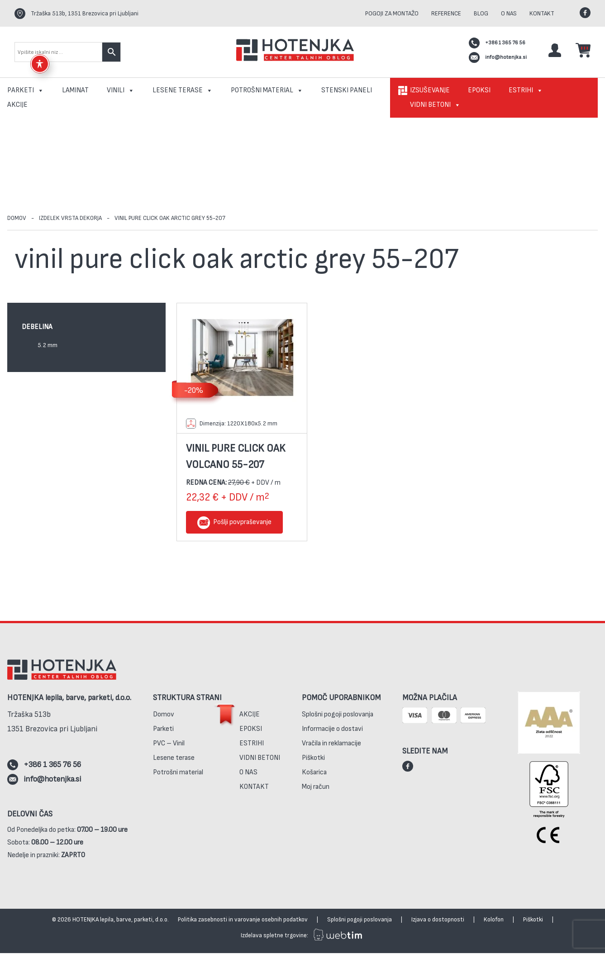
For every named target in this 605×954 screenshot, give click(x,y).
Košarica (314, 775)
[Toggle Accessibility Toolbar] (40, 64)
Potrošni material (267, 90)
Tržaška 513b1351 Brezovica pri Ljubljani (52, 724)
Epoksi (479, 90)
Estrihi (526, 90)
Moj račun (315, 789)
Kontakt (541, 13)
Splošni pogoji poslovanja (337, 717)
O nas (509, 13)
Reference (446, 13)
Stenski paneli (346, 90)
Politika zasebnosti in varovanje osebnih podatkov (243, 920)
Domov (17, 218)
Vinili (120, 90)
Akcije (17, 104)
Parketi (25, 90)
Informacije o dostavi (332, 731)
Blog (481, 13)
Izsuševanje (430, 90)
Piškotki (313, 760)
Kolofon (494, 920)
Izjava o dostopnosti (437, 920)
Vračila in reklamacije (331, 746)
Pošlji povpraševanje (242, 523)
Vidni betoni (435, 105)
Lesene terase (182, 90)
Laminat (75, 90)
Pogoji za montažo (392, 13)
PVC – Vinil (169, 746)
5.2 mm (47, 345)
